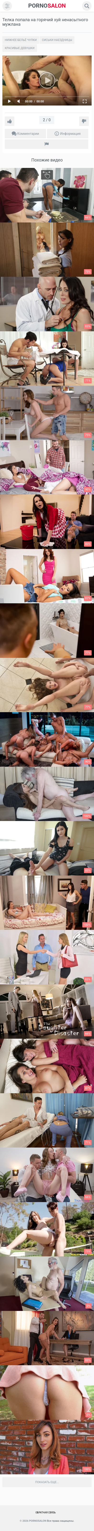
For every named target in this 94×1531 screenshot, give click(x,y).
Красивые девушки (20, 48)
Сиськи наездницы (57, 40)
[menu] (7, 6)
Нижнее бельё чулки (21, 40)
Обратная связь (46, 1512)
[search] (87, 6)
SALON (47, 6)
